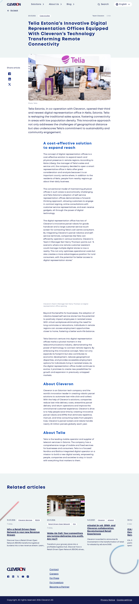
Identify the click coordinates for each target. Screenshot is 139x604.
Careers (54, 574)
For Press (54, 578)
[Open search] (103, 4)
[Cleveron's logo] (14, 4)
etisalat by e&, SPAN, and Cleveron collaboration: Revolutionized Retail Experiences (101, 529)
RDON (37, 520)
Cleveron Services (25, 520)
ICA (74, 524)
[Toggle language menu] (123, 4)
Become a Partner (59, 587)
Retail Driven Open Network (59, 524)
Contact (54, 570)
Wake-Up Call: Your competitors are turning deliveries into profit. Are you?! (65, 536)
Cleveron (101, 520)
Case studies (45, 16)
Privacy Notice (108, 600)
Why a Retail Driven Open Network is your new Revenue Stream (23, 532)
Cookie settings (124, 600)
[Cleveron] (16, 569)
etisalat (111, 520)
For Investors (56, 583)
